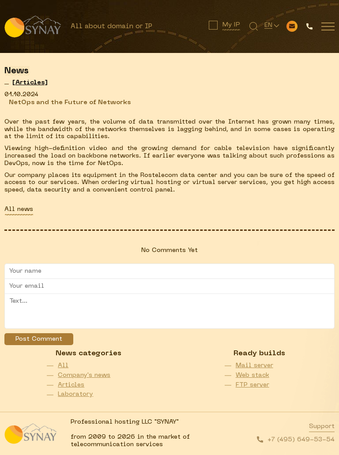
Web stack (252, 375)
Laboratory (75, 394)
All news (18, 209)
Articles (71, 385)
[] (30, 83)
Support (322, 426)
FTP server (252, 385)
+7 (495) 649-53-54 (301, 440)
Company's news (84, 375)
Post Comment (38, 339)
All (63, 366)
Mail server (254, 366)
